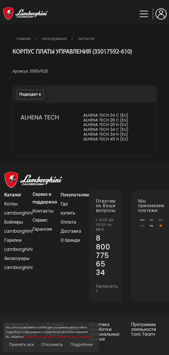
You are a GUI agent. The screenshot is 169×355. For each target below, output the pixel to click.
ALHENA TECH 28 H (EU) (105, 124)
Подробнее (81, 344)
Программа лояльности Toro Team (143, 329)
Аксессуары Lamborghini (14, 263)
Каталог (13, 195)
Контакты (42, 211)
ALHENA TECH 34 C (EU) (105, 129)
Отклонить (52, 344)
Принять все (21, 344)
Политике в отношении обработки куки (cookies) (58, 337)
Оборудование (54, 39)
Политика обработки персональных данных (104, 331)
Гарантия (42, 229)
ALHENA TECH (40, 117)
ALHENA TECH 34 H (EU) (105, 134)
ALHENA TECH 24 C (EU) (105, 115)
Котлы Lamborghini (14, 208)
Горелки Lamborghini (14, 245)
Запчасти (86, 39)
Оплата (68, 222)
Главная (24, 39)
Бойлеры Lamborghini (14, 226)
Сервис (40, 220)
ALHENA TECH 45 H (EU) (105, 139)
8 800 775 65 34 (103, 255)
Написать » (107, 289)
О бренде (70, 240)
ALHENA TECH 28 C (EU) (105, 120)
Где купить (68, 208)
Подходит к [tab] (30, 94)
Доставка (70, 231)
